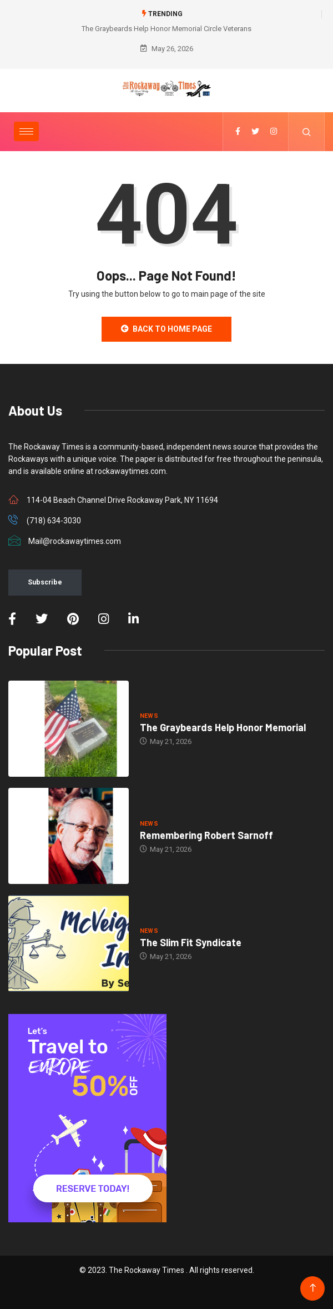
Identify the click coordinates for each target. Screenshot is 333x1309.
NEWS (149, 716)
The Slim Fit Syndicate (190, 942)
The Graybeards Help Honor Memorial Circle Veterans (166, 28)
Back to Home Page (166, 328)
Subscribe (45, 582)
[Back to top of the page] (313, 1288)
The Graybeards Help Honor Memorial (223, 727)
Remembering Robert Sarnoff (206, 835)
